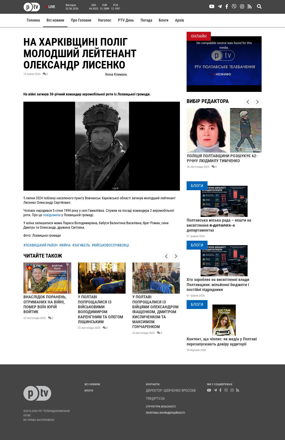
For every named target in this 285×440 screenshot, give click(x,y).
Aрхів (179, 20)
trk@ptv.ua (155, 398)
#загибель (81, 245)
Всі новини (55, 20)
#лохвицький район (40, 245)
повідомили (52, 215)
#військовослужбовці (110, 245)
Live (50, 7)
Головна (33, 20)
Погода (146, 20)
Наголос (104, 20)
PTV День (126, 20)
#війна (65, 245)
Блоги (164, 20)
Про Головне (81, 20)
